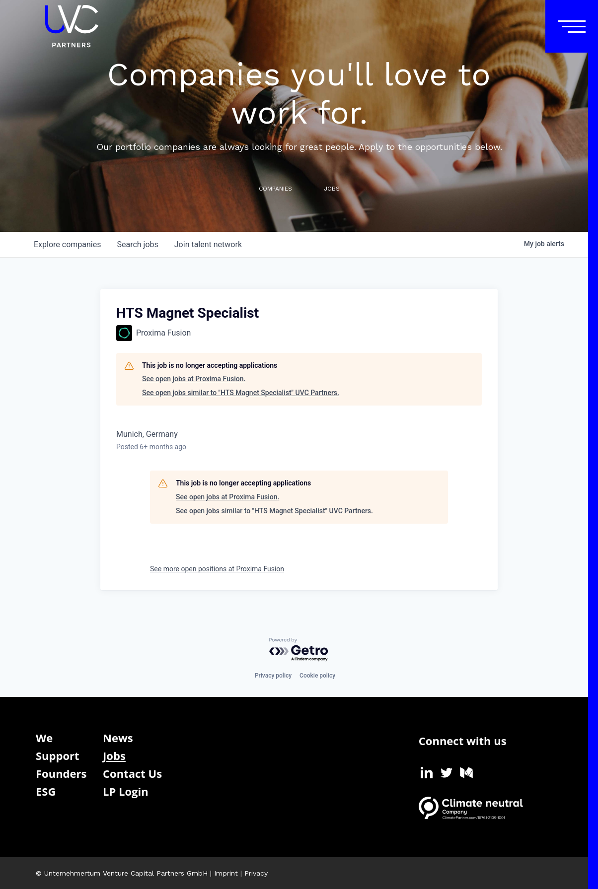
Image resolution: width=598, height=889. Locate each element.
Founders (61, 773)
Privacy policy (273, 675)
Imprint (226, 873)
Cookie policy (317, 675)
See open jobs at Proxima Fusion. (193, 379)
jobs (137, 244)
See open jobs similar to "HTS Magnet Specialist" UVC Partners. (240, 393)
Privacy (256, 873)
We (44, 738)
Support (57, 755)
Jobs (114, 755)
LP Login (126, 791)
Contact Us (132, 773)
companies (67, 244)
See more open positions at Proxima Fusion (217, 569)
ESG (46, 791)
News (118, 738)
